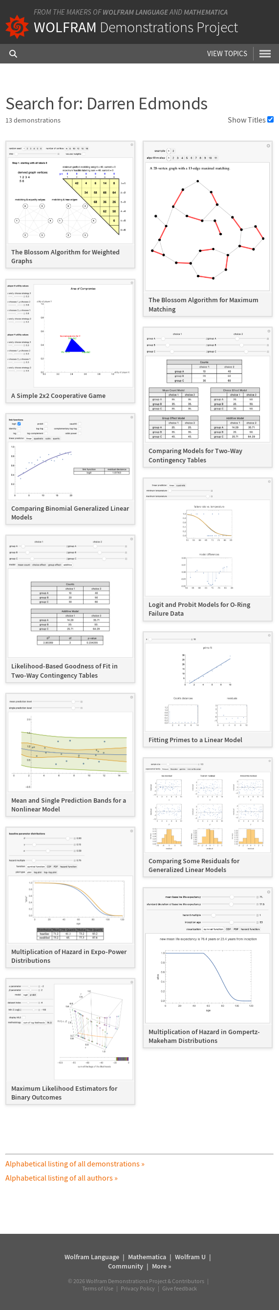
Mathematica (206, 12)
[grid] (139, 628)
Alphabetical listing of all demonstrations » (75, 1163)
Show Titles (251, 120)
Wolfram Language (135, 12)
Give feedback (179, 1288)
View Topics (227, 53)
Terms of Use (97, 1288)
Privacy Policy (138, 1288)
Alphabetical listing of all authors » (61, 1178)
